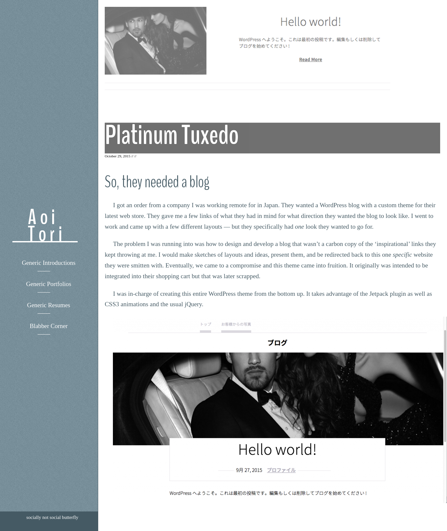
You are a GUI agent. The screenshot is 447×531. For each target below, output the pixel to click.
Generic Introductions (48, 262)
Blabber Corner (49, 326)
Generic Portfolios (48, 283)
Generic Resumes (48, 305)
